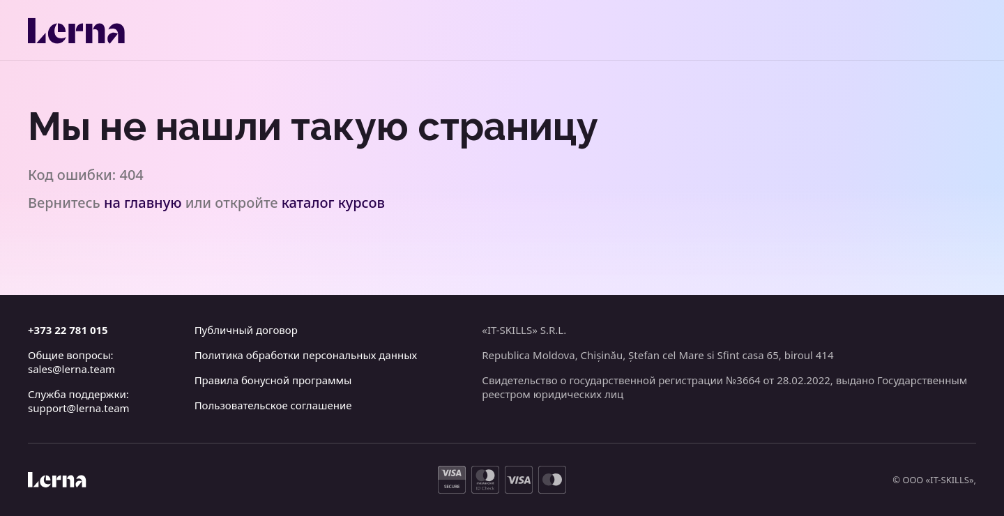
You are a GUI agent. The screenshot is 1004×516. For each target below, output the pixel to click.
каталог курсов (333, 202)
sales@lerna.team (71, 369)
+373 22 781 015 (68, 330)
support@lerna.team (79, 408)
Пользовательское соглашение (273, 405)
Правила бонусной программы (273, 380)
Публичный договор (246, 330)
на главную (143, 202)
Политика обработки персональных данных (306, 355)
